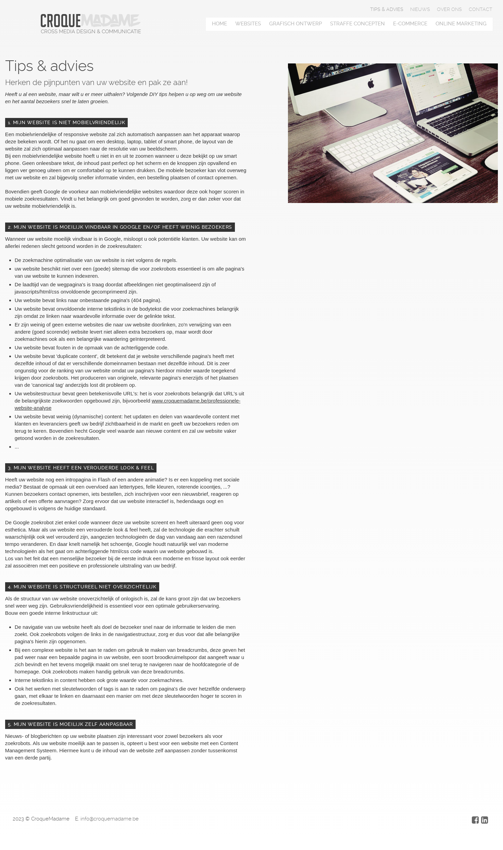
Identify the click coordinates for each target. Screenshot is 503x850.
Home (219, 24)
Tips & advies (386, 9)
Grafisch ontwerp (295, 24)
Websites (248, 24)
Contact (480, 9)
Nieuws (420, 9)
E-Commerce (410, 24)
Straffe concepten (357, 24)
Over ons (449, 9)
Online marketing (461, 24)
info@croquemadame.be (109, 819)
